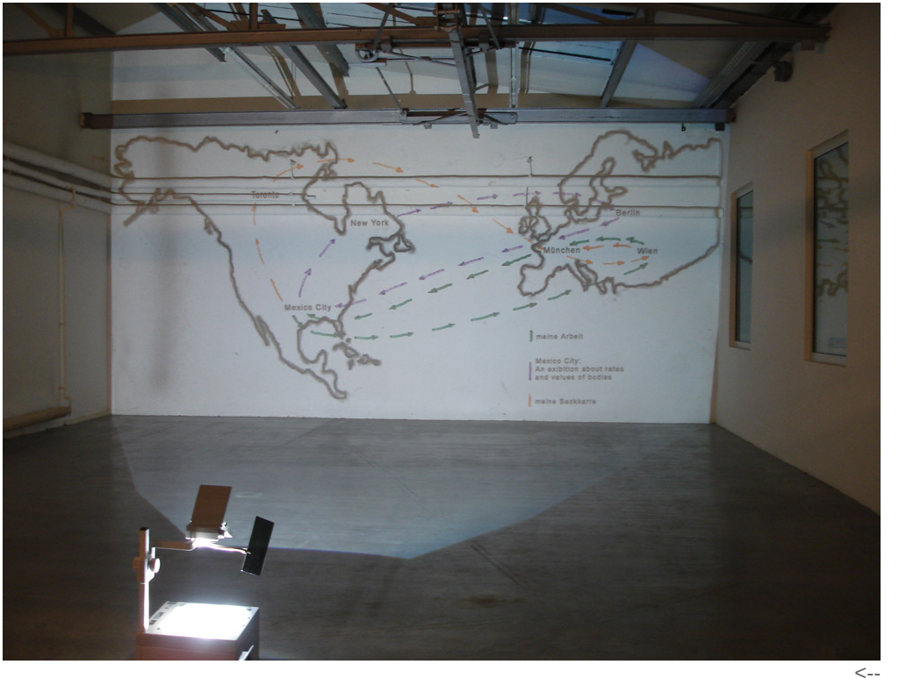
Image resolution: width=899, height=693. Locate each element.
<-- (867, 672)
